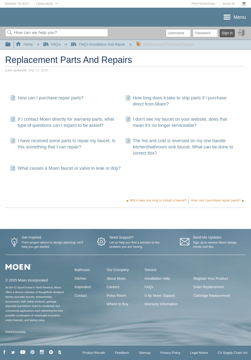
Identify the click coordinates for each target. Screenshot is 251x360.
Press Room (116, 296)
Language (44, 3)
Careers (113, 287)
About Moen (116, 278)
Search (9, 33)
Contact (81, 296)
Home (25, 44)
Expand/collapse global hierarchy (11, 44)
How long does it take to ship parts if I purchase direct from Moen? (176, 101)
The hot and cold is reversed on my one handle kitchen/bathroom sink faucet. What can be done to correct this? (179, 147)
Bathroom (82, 270)
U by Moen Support (159, 296)
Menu (239, 17)
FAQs (148, 287)
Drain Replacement (208, 287)
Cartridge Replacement (211, 296)
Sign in (229, 3)
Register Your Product (210, 278)
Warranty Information (161, 304)
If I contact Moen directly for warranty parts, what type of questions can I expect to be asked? (62, 122)
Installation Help (157, 278)
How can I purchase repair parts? (46, 98)
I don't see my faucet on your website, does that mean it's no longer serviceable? (176, 122)
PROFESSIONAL (15, 332)
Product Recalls (94, 353)
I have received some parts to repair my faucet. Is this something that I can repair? (62, 144)
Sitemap (145, 353)
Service (150, 270)
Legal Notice (199, 353)
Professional (204, 3)
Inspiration (83, 287)
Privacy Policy (170, 353)
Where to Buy (17, 3)
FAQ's (52, 44)
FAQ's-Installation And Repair (98, 44)
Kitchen (80, 278)
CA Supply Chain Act (233, 353)
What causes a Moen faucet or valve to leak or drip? (65, 168)
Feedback (122, 353)
